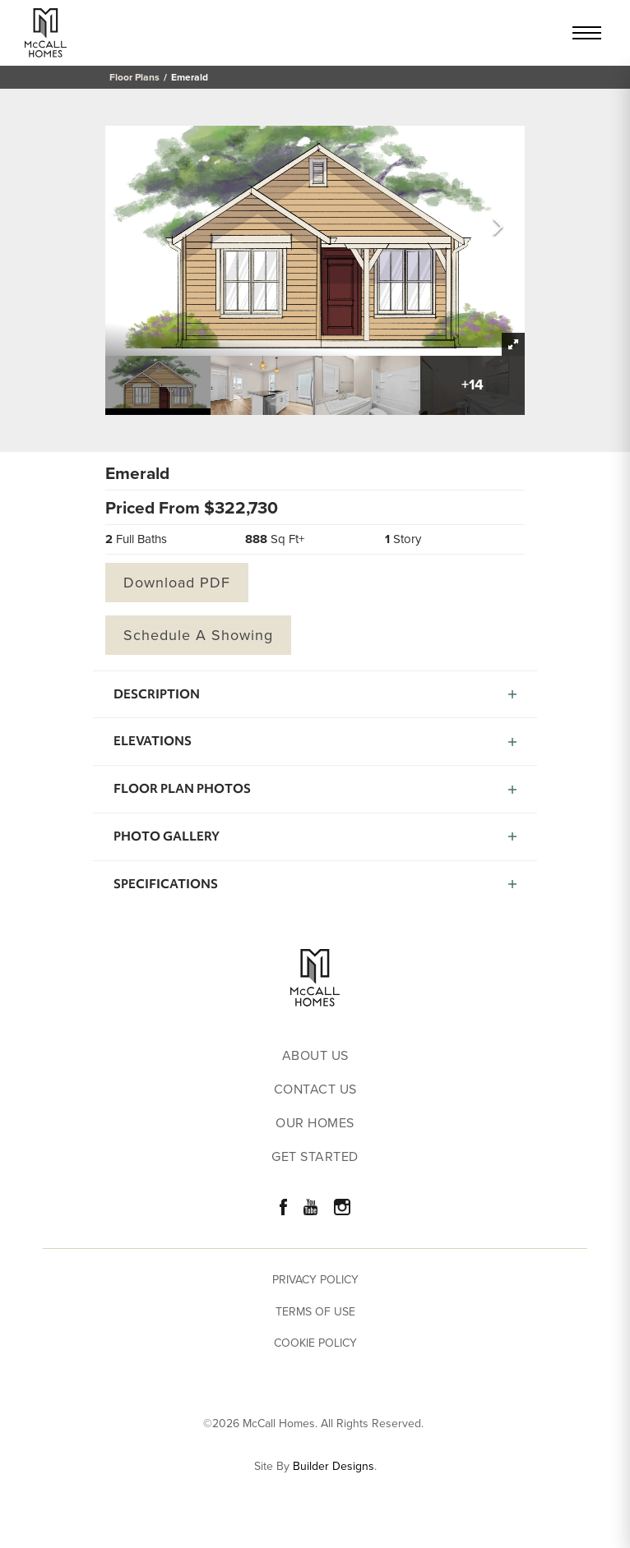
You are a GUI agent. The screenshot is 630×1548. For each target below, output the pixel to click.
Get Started (315, 1157)
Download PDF (176, 582)
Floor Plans (134, 77)
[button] (498, 228)
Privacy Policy (315, 1279)
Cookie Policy (315, 1343)
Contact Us (315, 1090)
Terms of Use (315, 1311)
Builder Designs (333, 1466)
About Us (315, 1056)
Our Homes (315, 1123)
